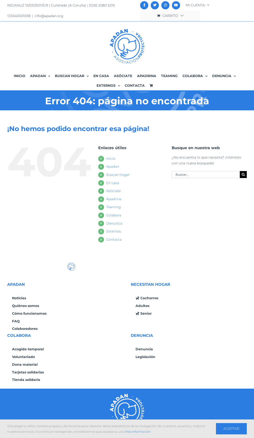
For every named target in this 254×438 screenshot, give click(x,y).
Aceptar (231, 428)
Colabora (113, 215)
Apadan (112, 166)
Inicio (110, 158)
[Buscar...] (206, 174)
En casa (112, 183)
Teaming (113, 207)
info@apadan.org (48, 16)
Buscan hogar (118, 175)
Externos (113, 231)
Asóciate (113, 191)
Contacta (114, 239)
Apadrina (113, 199)
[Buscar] (243, 174)
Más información (138, 431)
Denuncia (114, 223)
